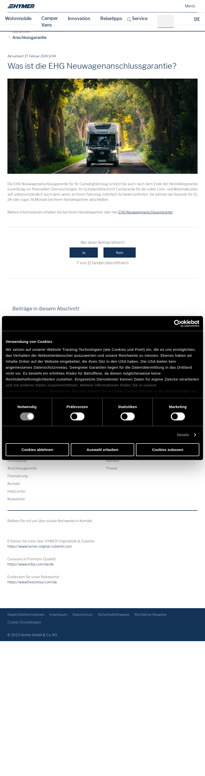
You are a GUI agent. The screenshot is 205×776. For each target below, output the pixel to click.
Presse (111, 468)
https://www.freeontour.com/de (32, 582)
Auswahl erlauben (102, 450)
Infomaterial (17, 460)
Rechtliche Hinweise (150, 614)
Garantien (21, 31)
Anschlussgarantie (29, 37)
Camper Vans (49, 22)
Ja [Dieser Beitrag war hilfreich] (83, 252)
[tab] (90, 310)
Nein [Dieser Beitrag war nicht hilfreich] (119, 252)
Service (140, 18)
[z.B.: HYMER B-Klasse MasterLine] (167, 21)
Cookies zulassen (167, 450)
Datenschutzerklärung (26, 391)
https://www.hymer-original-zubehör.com (39, 546)
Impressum (59, 614)
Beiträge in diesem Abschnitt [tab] (45, 309)
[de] (21, 6)
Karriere (112, 460)
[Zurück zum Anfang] (193, 596)
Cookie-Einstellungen (24, 622)
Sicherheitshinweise (113, 614)
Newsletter (16, 499)
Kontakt (13, 483)
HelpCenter (16, 491)
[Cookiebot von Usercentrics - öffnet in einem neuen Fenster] (177, 323)
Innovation (79, 18)
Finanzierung (17, 476)
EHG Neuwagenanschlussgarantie (145, 212)
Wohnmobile (18, 18)
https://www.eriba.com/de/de (30, 564)
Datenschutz (83, 614)
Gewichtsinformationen (26, 614)
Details (183, 435)
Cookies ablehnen (37, 450)
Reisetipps (111, 18)
